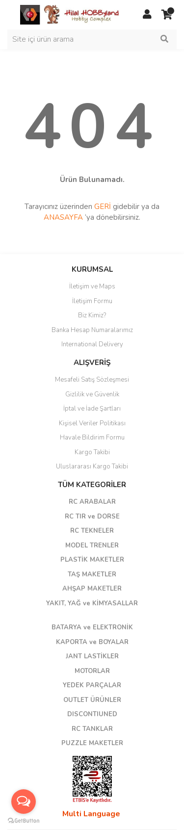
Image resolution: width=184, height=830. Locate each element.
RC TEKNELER (92, 530)
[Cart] (167, 15)
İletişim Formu (92, 301)
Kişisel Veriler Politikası (92, 423)
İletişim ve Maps (92, 286)
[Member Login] (147, 14)
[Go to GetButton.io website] (23, 820)
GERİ (102, 206)
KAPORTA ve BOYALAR (92, 642)
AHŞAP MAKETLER (92, 588)
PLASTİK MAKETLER (92, 559)
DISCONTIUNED (92, 714)
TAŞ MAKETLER (92, 574)
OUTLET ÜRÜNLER (92, 700)
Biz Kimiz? (92, 315)
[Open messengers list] (23, 801)
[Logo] (70, 14)
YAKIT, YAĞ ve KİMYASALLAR (92, 603)
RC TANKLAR (92, 729)
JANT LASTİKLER (92, 656)
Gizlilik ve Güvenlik (92, 394)
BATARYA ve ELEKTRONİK (92, 627)
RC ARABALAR (92, 501)
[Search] (92, 39)
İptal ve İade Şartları (92, 408)
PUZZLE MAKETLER (92, 743)
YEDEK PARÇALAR (92, 685)
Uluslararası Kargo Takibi (92, 466)
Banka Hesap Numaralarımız (92, 330)
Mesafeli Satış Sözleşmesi (92, 379)
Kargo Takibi (92, 452)
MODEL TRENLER (92, 545)
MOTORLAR (92, 671)
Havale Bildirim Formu (92, 437)
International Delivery (92, 344)
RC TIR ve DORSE (92, 516)
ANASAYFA (63, 217)
